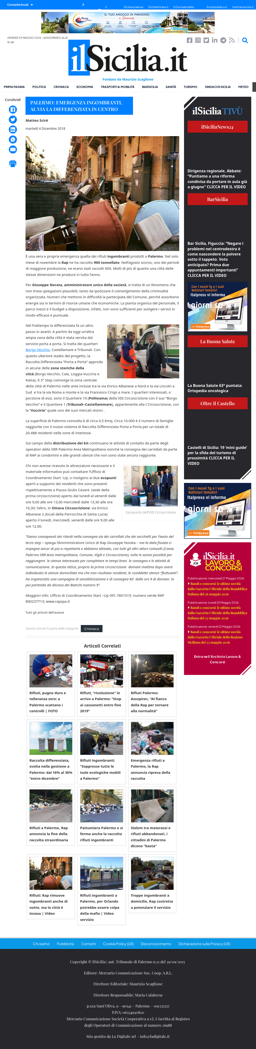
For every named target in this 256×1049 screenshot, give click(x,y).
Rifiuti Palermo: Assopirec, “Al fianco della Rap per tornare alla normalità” (150, 701)
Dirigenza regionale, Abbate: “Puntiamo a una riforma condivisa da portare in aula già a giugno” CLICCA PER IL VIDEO (217, 178)
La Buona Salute (217, 341)
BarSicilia (150, 87)
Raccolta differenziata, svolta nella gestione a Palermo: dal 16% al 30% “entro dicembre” (50, 769)
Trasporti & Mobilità (117, 87)
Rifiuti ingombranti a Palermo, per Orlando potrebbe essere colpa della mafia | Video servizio (99, 907)
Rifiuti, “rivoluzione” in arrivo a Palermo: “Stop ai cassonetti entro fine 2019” (100, 701)
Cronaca (61, 87)
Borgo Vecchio (38, 349)
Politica (39, 87)
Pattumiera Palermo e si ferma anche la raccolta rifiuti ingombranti (101, 833)
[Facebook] (13, 110)
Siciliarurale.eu (133, 7)
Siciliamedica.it (216, 7)
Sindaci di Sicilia (218, 87)
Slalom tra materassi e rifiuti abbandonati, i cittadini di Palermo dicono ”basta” (151, 836)
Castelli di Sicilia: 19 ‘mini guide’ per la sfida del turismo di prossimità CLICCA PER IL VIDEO (217, 455)
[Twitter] (13, 119)
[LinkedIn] (13, 129)
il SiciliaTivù (112, 9)
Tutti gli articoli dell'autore (45, 612)
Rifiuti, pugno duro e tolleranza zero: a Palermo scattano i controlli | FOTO (47, 701)
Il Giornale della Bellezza (183, 9)
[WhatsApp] (13, 139)
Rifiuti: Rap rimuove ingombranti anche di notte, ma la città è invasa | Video (48, 904)
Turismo (190, 87)
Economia (85, 87)
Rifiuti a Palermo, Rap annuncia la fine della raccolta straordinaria (48, 833)
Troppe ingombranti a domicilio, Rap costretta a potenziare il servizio (152, 901)
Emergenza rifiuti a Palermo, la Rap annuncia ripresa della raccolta (150, 769)
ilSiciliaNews (217, 126)
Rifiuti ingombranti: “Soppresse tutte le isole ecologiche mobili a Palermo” (100, 769)
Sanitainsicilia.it (243, 7)
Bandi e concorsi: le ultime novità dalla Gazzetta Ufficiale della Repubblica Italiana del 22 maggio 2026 (217, 612)
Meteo (243, 87)
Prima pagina (14, 87)
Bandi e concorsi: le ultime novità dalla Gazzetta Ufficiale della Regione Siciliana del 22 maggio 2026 (215, 637)
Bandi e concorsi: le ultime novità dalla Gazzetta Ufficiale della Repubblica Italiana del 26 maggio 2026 (217, 588)
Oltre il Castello (217, 403)
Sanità (171, 87)
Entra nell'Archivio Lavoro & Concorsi (217, 659)
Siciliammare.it (158, 7)
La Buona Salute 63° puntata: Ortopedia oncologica (215, 388)
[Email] (13, 149)
